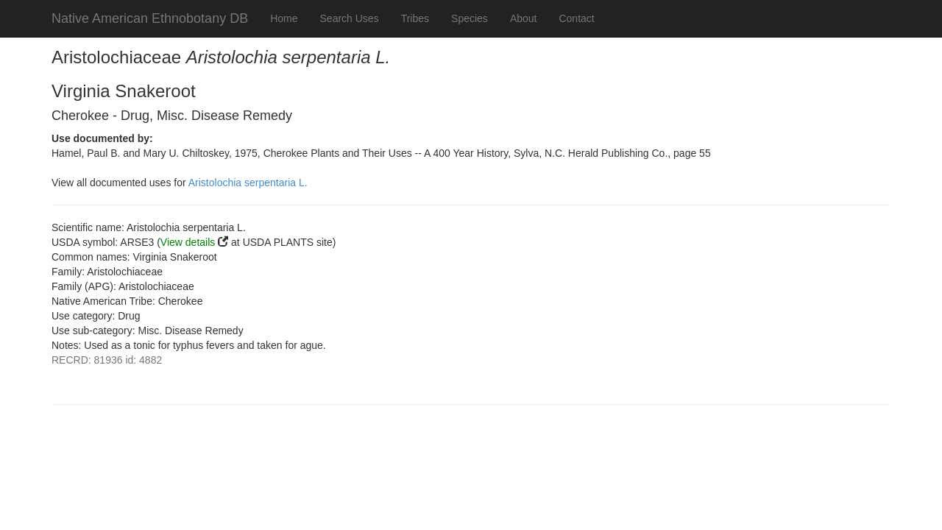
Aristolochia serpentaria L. (248, 182)
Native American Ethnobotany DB (150, 18)
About (523, 18)
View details (187, 242)
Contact (576, 18)
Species (469, 18)
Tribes (415, 18)
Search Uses (349, 18)
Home (283, 18)
